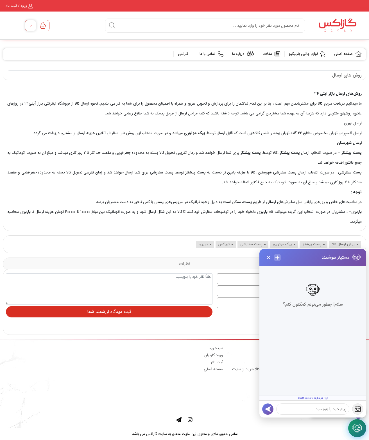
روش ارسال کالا (345, 244)
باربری (262, 212)
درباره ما (243, 54)
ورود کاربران (213, 355)
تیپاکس (225, 244)
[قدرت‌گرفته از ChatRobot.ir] (312, 398)
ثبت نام (217, 362)
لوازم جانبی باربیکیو (307, 54)
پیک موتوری (194, 133)
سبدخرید (216, 348)
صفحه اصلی (348, 54)
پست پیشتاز (290, 153)
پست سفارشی (285, 172)
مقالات (271, 54)
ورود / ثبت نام (19, 6)
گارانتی (183, 54)
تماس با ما (211, 54)
